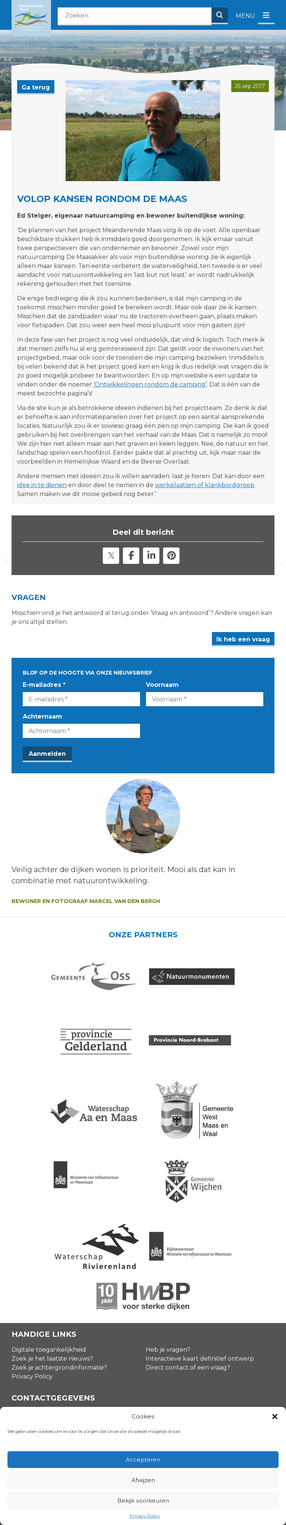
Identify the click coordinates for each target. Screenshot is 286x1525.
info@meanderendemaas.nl (53, 1368)
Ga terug (36, 87)
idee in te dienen (42, 485)
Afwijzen (143, 1480)
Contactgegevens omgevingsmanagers (70, 1353)
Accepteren (143, 1459)
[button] (275, 1416)
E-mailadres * (44, 684)
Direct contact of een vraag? (188, 1243)
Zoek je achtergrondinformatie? (59, 1243)
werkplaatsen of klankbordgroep (204, 485)
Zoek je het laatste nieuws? (52, 1234)
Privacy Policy (145, 1516)
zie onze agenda (228, 1315)
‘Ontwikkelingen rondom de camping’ (150, 384)
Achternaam (42, 716)
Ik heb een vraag (243, 639)
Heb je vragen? (168, 1225)
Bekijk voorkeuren (143, 1500)
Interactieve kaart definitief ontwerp (200, 1234)
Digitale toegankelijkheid (49, 1225)
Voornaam (162, 684)
